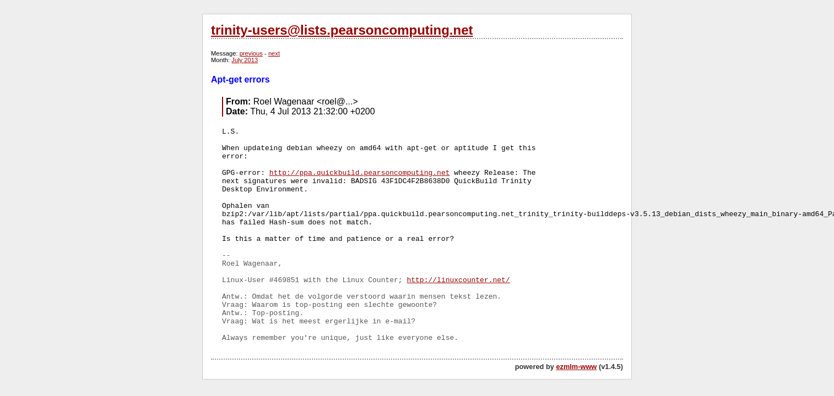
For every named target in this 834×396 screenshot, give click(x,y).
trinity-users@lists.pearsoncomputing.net (342, 30)
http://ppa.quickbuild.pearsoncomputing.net (359, 173)
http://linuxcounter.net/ (458, 280)
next (274, 53)
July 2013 (244, 60)
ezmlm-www (576, 366)
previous (251, 53)
